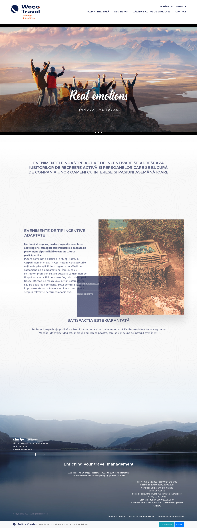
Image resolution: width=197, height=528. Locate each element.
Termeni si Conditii (116, 517)
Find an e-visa (20, 443)
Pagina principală (98, 12)
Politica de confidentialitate (142, 517)
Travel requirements (38, 443)
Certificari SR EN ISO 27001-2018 (157, 488)
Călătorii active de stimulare (151, 12)
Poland (95, 476)
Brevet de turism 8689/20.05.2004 (157, 500)
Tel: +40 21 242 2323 (147, 482)
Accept (179, 524)
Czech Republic (117, 476)
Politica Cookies (27, 524)
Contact (180, 12)
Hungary (104, 476)
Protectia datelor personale (171, 517)
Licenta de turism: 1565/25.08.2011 (157, 485)
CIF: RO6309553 (157, 491)
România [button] (165, 7)
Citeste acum (166, 524)
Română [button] (179, 7)
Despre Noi (121, 12)
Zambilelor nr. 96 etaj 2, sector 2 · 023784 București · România (98, 473)
